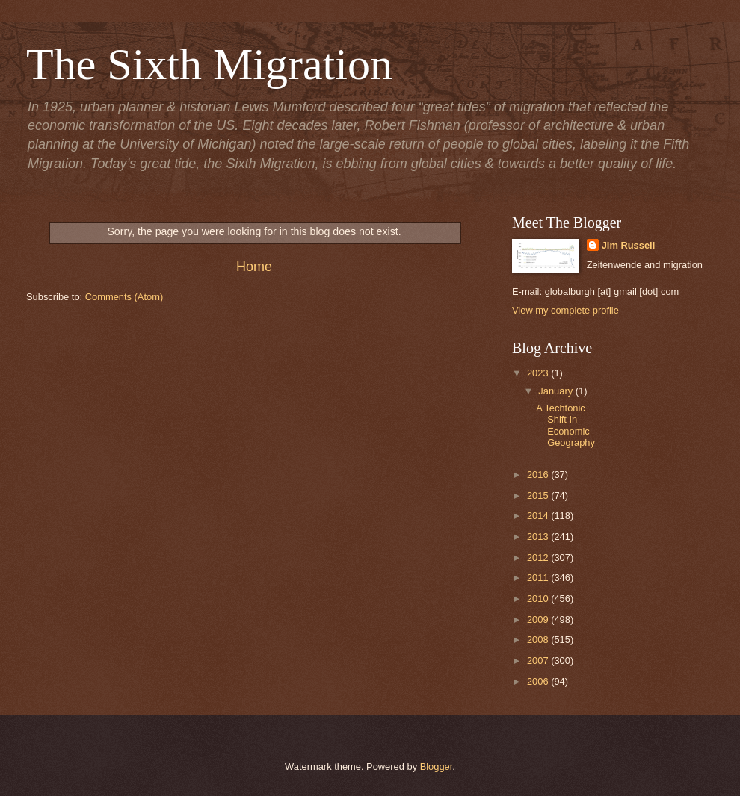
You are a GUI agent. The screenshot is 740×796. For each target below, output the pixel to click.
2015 (539, 495)
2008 (539, 639)
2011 (539, 577)
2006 (539, 681)
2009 (539, 619)
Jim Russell (629, 245)
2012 (539, 557)
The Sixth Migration (209, 64)
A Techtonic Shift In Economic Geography (565, 425)
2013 (539, 536)
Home (254, 266)
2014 (539, 515)
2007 (539, 660)
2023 (539, 373)
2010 (539, 598)
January (556, 391)
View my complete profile (565, 310)
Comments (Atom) (124, 296)
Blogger (436, 766)
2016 (539, 474)
